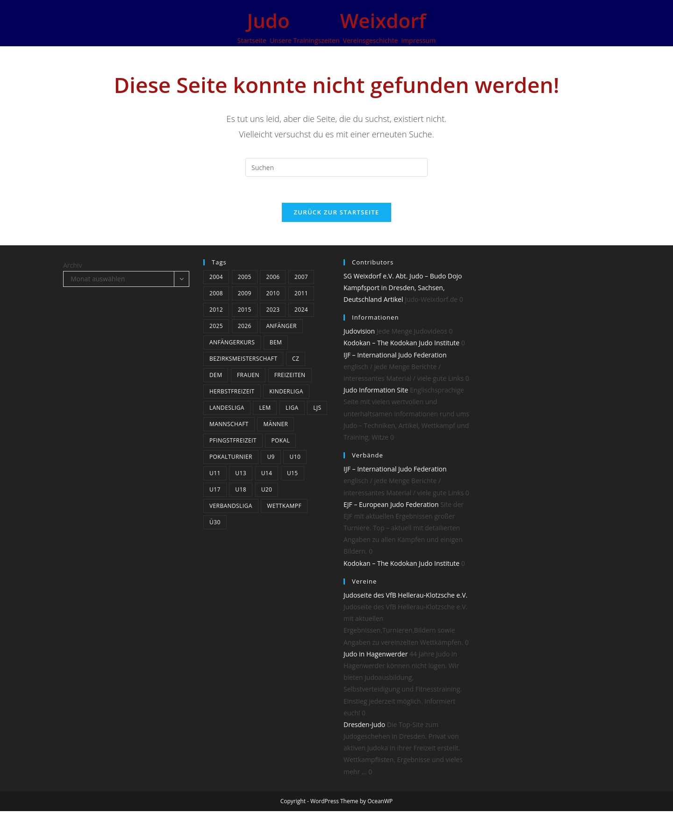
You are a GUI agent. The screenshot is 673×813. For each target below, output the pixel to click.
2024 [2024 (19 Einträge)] (301, 311)
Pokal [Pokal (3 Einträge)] (280, 442)
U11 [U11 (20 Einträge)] (215, 475)
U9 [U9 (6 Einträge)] (270, 459)
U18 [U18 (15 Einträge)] (240, 491)
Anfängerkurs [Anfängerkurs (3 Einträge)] (232, 344)
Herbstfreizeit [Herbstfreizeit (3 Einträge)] (232, 393)
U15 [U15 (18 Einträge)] (292, 475)
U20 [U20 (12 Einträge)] (266, 491)
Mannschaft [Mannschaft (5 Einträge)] (229, 426)
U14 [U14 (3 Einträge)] (266, 475)
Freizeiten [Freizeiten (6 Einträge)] (290, 377)
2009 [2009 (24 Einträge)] (244, 295)
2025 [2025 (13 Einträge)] (216, 328)
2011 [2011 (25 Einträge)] (301, 295)
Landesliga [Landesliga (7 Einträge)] (226, 410)
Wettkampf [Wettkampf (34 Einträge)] (284, 508)
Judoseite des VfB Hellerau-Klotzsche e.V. (405, 596)
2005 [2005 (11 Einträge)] (244, 279)
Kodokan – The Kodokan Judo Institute (401, 345)
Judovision (359, 333)
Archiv (72, 267)
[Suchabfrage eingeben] (336, 167)
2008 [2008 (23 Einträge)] (216, 295)
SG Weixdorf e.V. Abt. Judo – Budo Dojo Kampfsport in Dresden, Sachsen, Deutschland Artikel (403, 289)
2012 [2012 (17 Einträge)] (216, 311)
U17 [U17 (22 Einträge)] (215, 491)
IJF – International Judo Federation (395, 356)
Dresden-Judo (364, 726)
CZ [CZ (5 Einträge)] (295, 360)
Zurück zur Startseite (336, 214)
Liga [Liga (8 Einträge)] (292, 410)
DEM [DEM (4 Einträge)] (215, 377)
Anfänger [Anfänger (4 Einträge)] (281, 328)
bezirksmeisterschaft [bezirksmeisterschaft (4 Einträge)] (243, 360)
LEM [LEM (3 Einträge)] (265, 410)
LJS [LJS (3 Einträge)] (317, 410)
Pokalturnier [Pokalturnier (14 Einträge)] (230, 459)
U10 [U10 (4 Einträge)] (295, 459)
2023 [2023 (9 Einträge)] (272, 311)
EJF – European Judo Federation (391, 506)
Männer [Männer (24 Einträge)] (275, 426)
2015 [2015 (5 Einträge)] (244, 311)
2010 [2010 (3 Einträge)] (272, 295)
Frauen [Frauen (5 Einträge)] (248, 377)
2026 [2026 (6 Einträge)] (244, 328)
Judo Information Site (376, 392)
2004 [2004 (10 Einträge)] (216, 279)
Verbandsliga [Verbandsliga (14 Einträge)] (230, 508)
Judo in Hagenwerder (376, 655)
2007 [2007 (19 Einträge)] (301, 279)
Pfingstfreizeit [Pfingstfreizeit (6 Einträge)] (233, 442)
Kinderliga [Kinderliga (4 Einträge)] (286, 393)
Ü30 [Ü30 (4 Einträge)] (215, 524)
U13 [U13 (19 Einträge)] (240, 475)
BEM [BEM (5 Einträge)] (276, 344)
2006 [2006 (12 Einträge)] (272, 279)
